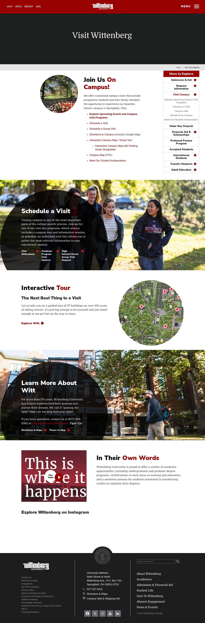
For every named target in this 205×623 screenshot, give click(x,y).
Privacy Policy (27, 590)
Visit (10, 6)
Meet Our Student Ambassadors (107, 160)
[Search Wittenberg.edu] (156, 561)
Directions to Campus (101, 134)
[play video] (54, 476)
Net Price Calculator (30, 587)
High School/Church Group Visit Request (70, 256)
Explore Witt (30, 323)
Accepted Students (181, 149)
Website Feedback (29, 599)
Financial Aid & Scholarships (181, 133)
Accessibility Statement (31, 602)
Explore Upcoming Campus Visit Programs (181, 101)
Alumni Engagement (151, 601)
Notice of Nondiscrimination (33, 593)
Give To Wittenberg (150, 596)
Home (178, 68)
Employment (26, 584)
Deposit (29, 6)
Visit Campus (181, 94)
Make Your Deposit (181, 126)
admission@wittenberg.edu (50, 423)
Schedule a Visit (98, 123)
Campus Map (97, 155)
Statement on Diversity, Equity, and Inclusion (41, 606)
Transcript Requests (30, 612)
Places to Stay (57, 430)
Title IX (24, 609)
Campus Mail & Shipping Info (103, 598)
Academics (144, 579)
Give (38, 6)
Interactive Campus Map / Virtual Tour (110, 140)
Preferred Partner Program (181, 142)
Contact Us (26, 577)
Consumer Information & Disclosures (37, 596)
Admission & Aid (181, 80)
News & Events (147, 607)
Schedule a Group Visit (102, 128)
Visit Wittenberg (27, 253)
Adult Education (181, 169)
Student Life (145, 590)
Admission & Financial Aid (155, 585)
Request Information (181, 87)
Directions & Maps (31, 430)
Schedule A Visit (181, 106)
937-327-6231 (95, 589)
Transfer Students (181, 163)
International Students (181, 156)
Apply (18, 6)
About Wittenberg (149, 573)
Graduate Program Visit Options (47, 256)
